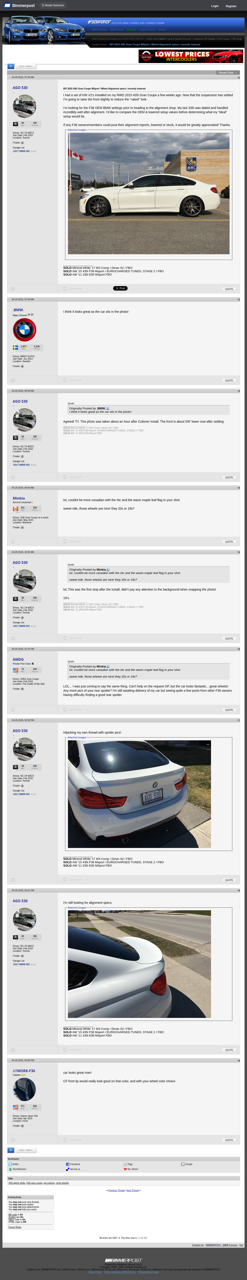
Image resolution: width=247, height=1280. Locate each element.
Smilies (12, 1217)
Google (188, 1164)
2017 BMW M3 (21, 151)
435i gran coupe (34, 1183)
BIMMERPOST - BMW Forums (221, 1245)
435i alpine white (16, 1183)
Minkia (19, 498)
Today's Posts (147, 29)
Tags (10, 1178)
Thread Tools (226, 72)
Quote (229, 289)
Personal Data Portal (148, 1272)
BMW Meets (117, 29)
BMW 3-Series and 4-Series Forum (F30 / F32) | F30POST (118, 39)
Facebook (75, 1164)
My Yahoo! (133, 1169)
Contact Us (198, 1245)
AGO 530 (20, 87)
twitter (16, 1164)
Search (162, 29)
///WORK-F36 (24, 1070)
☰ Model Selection (53, 5)
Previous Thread (116, 1190)
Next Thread (133, 1190)
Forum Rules (14, 1227)
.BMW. (18, 309)
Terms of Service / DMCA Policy (120, 1272)
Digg (130, 1164)
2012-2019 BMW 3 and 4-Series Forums (169, 39)
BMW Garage (99, 29)
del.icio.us (75, 1169)
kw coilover (49, 1183)
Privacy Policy (95, 1272)
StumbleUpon (19, 1169)
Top (241, 1245)
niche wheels (62, 1183)
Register (231, 6)
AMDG (18, 659)
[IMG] (11, 1219)
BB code (12, 1214)
